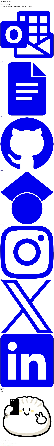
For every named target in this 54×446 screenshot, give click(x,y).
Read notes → (10, 444)
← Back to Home (3, 444)
